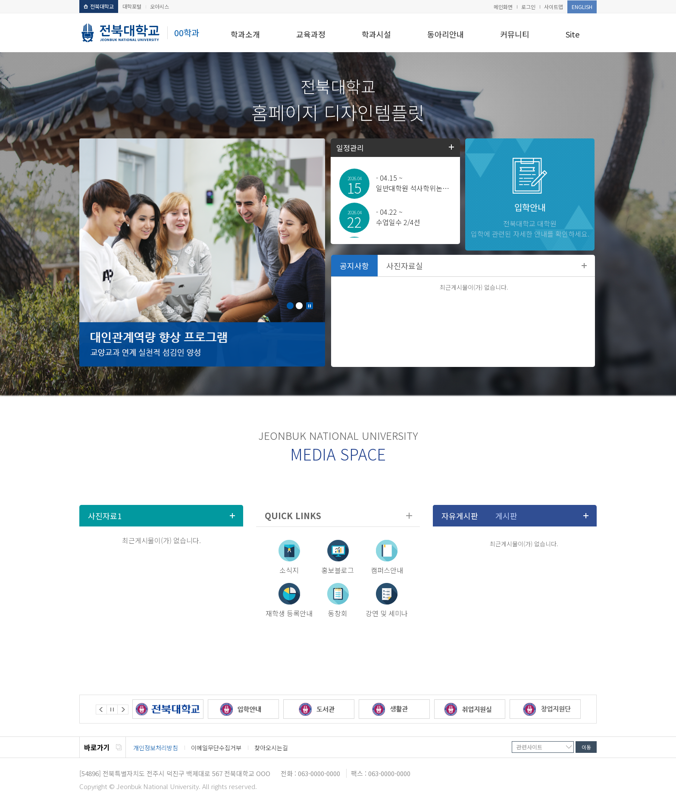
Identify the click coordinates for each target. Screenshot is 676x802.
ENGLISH (582, 6)
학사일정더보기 (451, 147)
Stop (309, 305)
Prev (101, 709)
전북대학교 (99, 6)
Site (572, 34)
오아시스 (159, 6)
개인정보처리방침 (155, 747)
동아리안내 (445, 34)
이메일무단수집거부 (216, 747)
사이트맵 (553, 6)
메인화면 (503, 6)
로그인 (528, 6)
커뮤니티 (514, 34)
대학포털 (131, 6)
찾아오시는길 (271, 747)
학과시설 (376, 34)
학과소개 (245, 34)
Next (122, 709)
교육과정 (310, 34)
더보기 (584, 265)
